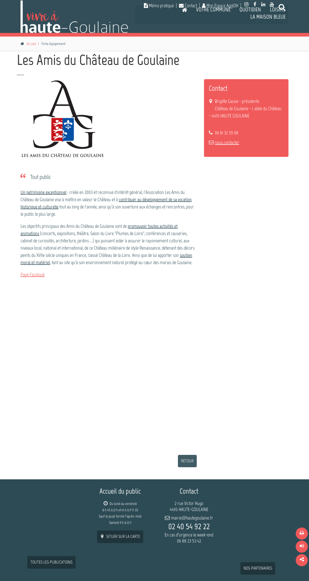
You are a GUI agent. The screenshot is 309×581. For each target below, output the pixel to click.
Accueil (31, 43)
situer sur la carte (120, 536)
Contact (188, 5)
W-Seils (52, 569)
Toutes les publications (51, 499)
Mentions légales (255, 567)
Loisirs (278, 30)
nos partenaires (258, 505)
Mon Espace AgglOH (220, 5)
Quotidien (250, 30)
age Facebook (34, 274)
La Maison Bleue (268, 37)
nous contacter (227, 142)
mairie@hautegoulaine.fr (192, 518)
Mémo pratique (159, 5)
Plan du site (226, 567)
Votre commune (213, 30)
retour (187, 461)
